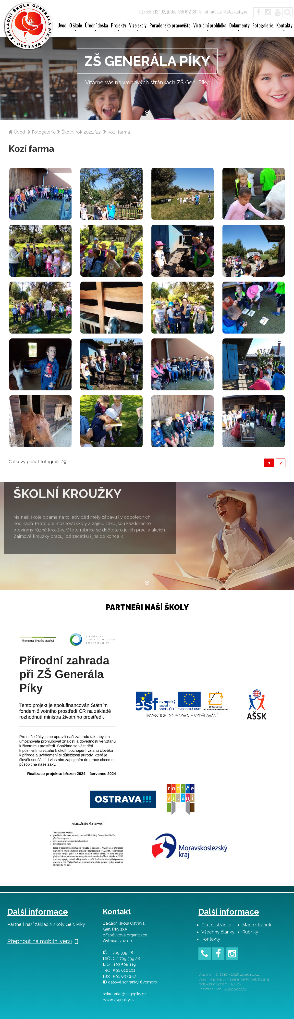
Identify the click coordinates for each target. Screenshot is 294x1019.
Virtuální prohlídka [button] (209, 27)
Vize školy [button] (138, 27)
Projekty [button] (118, 27)
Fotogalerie (263, 26)
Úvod (62, 26)
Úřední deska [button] (96, 27)
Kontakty (210, 939)
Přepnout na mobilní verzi (42, 941)
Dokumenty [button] (239, 27)
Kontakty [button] (284, 27)
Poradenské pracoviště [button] (169, 27)
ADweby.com (235, 989)
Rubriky (250, 931)
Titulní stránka (216, 924)
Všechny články (217, 931)
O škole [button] (75, 27)
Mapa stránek (256, 924)
